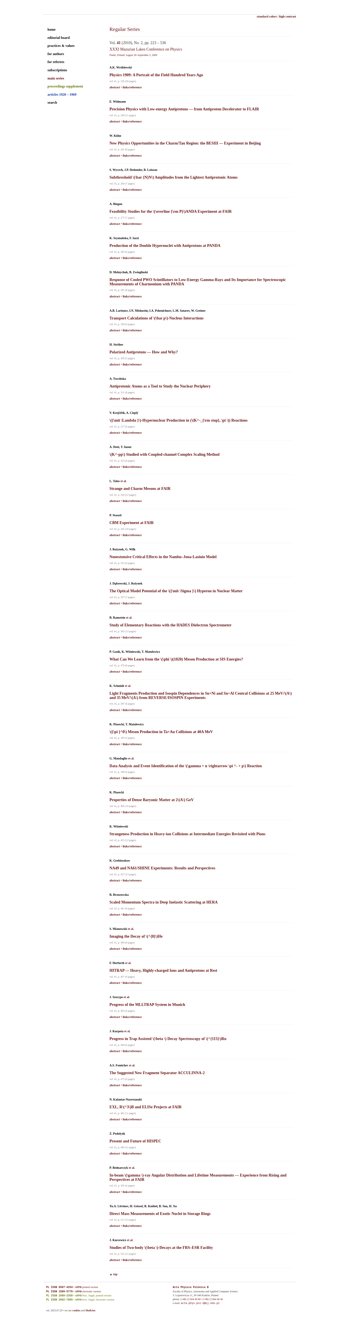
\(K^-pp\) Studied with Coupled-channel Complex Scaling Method (164, 454)
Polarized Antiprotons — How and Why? (143, 352)
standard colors (267, 16)
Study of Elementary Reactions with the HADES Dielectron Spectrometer (170, 625)
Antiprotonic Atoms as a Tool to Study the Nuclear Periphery (160, 386)
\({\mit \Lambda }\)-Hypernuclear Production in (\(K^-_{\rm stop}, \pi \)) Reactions (178, 420)
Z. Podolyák (117, 1133)
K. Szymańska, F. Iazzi (124, 238)
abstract (114, 87)
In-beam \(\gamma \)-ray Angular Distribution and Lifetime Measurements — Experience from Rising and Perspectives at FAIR (197, 1177)
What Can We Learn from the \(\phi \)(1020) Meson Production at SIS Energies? (176, 659)
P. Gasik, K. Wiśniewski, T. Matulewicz (134, 651)
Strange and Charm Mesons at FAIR (139, 488)
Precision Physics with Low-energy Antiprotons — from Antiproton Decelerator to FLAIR (184, 109)
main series (56, 78)
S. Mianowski (118, 929)
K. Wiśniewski (118, 826)
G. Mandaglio (118, 758)
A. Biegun (115, 204)
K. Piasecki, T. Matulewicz (126, 724)
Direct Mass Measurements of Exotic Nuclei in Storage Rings (159, 1214)
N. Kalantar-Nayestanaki (125, 1099)
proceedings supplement (65, 86)
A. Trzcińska (117, 378)
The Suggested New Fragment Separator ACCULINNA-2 (157, 1073)
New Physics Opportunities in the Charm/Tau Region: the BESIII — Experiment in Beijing (185, 143)
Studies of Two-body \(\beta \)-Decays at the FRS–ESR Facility (161, 1247)
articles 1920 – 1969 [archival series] (62, 94)
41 (119, 43)
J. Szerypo (116, 997)
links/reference (132, 87)
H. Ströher (116, 344)
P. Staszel (115, 515)
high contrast (287, 16)
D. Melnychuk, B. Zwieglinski (128, 272)
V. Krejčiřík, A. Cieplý (123, 412)
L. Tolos (114, 481)
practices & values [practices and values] (61, 46)
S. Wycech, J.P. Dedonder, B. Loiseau (133, 169)
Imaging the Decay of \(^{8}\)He (136, 936)
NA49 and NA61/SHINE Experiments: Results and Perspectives (162, 868)
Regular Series (124, 29)
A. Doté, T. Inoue (120, 447)
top (115, 1274)
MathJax (90, 1310)
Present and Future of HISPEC (135, 1141)
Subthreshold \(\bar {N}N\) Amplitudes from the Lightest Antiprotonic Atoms (173, 177)
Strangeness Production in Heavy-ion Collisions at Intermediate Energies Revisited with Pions (187, 834)
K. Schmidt (116, 686)
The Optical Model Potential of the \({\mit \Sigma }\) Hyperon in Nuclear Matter (176, 591)
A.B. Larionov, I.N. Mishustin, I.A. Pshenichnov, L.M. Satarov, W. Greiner (157, 310)
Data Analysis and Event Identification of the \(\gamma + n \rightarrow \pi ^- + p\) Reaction (185, 766)
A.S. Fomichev (118, 1065)
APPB (78, 1287)
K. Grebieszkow (119, 860)
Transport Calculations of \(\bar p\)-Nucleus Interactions (156, 318)
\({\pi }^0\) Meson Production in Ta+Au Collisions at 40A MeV (161, 732)
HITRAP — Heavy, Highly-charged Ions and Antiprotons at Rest (163, 970)
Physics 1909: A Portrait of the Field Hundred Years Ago (156, 75)
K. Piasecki (116, 792)
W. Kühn (115, 135)
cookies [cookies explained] (76, 1310)
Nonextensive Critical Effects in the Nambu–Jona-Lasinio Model (163, 557)
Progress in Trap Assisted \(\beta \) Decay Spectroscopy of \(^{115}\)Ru (167, 1039)
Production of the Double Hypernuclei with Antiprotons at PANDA (164, 245)
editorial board (59, 38)
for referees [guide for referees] (56, 62)
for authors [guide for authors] (56, 54)
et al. (123, 481)
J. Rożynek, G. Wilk (122, 549)
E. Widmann (117, 101)
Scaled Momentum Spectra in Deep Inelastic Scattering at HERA (163, 902)
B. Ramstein (117, 617)
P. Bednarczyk (118, 1167)
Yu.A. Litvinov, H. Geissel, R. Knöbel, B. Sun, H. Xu (143, 1206)
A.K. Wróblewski (120, 67)
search (52, 102)
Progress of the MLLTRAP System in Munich (147, 1004)
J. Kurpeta (116, 1031)
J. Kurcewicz (117, 1240)
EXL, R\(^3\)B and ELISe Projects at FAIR (145, 1107)
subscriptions (57, 70)
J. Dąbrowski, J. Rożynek (125, 583)
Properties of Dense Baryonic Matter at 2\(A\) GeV (151, 800)
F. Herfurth (116, 963)
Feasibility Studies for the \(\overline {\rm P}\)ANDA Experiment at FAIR (170, 211)
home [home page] (52, 29)
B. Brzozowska (119, 894)
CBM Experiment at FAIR (131, 523)
